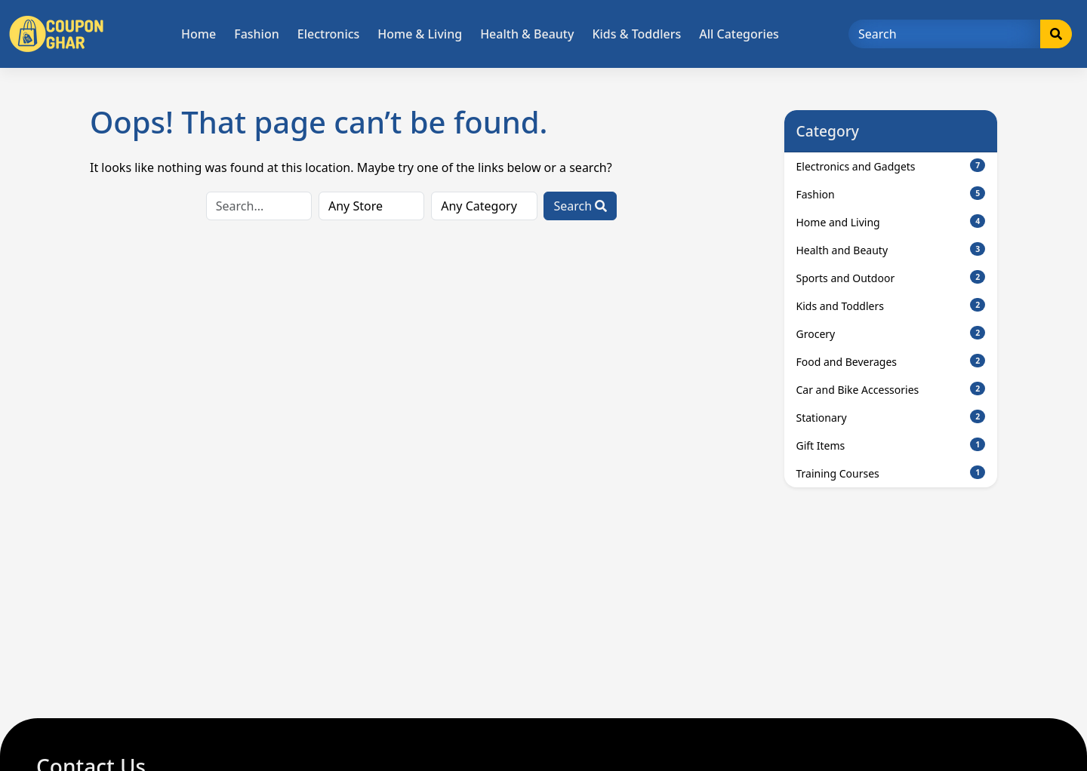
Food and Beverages (891, 361)
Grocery (891, 333)
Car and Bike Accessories (891, 389)
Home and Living (891, 221)
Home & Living (419, 34)
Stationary (891, 417)
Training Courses (891, 473)
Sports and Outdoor (891, 277)
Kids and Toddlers (891, 305)
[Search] (944, 34)
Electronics (328, 34)
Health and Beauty (891, 249)
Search (580, 206)
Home (198, 34)
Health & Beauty (527, 34)
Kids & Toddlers (636, 34)
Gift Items (891, 445)
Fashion (256, 34)
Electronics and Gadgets (891, 166)
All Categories (739, 34)
